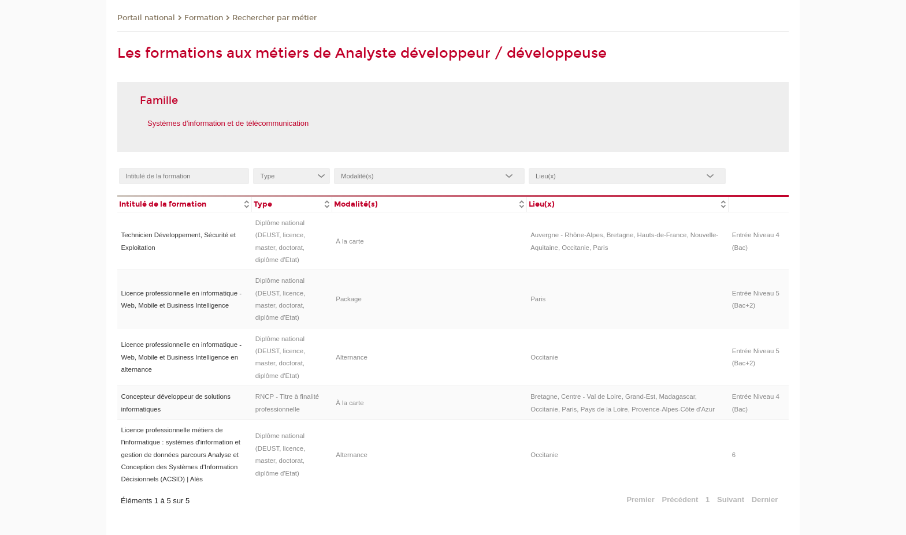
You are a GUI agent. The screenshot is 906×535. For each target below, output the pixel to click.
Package (349, 298)
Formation (203, 18)
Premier (640, 499)
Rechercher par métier (274, 18)
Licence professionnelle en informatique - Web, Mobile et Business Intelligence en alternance (181, 357)
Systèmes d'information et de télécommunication (228, 123)
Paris (537, 298)
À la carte (349, 241)
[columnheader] (184, 203)
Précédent (680, 499)
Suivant (730, 499)
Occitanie (544, 357)
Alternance (351, 357)
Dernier (765, 499)
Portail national (146, 18)
